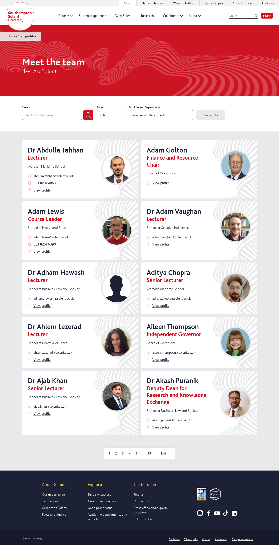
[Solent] (20, 16)
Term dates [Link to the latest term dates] (50, 500)
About (195, 17)
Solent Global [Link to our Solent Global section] (143, 518)
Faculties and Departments (144, 107)
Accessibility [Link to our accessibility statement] (221, 539)
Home (11, 36)
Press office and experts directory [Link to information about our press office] (151, 509)
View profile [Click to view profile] (42, 190)
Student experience (94, 17)
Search (26, 107)
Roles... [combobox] (111, 115)
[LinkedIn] (234, 515)
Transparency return (242, 539)
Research (149, 17)
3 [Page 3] (123, 453)
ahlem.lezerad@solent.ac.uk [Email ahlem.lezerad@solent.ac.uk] (52, 352)
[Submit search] (88, 115)
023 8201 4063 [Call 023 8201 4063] (44, 183)
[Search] (243, 16)
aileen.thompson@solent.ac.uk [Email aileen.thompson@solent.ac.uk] (173, 352)
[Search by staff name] (52, 115)
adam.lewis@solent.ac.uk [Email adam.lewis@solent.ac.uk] (51, 237)
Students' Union (242, 3)
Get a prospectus (100, 507)
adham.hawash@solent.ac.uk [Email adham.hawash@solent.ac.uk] (53, 298)
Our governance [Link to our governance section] (53, 494)
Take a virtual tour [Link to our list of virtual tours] (100, 494)
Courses (65, 17)
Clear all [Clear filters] (210, 115)
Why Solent (125, 17)
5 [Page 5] (136, 453)
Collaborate (173, 17)
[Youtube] (217, 515)
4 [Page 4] (130, 453)
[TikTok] (225, 515)
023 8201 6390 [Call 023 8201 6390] (44, 244)
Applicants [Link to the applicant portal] (268, 3)
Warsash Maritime (183, 3)
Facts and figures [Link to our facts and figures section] (54, 514)
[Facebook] (208, 515)
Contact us (141, 500)
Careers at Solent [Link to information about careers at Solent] (54, 507)
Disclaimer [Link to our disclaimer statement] (174, 539)
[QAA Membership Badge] (215, 495)
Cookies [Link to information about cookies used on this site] (206, 539)
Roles (100, 107)
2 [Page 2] (116, 453)
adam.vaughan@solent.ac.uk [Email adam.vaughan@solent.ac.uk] (172, 237)
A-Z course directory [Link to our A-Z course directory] (102, 500)
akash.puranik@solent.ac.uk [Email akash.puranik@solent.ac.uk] (171, 420)
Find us (139, 494)
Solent (127, 3)
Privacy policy (191, 539)
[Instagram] (200, 515)
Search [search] (267, 15)
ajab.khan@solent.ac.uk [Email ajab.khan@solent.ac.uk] (49, 406)
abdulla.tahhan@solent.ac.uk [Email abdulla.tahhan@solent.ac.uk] (53, 176)
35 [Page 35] (149, 453)
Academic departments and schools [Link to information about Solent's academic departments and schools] (107, 516)
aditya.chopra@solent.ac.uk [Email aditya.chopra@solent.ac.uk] (171, 298)
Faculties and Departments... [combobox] (161, 115)
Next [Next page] (165, 453)
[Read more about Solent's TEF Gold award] (201, 495)
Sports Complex (214, 3)
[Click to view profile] (116, 169)
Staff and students (152, 3)
